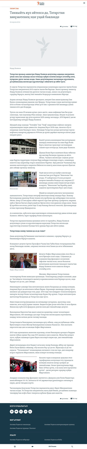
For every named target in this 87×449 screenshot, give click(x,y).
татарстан (14, 9)
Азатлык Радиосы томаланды (20, 424)
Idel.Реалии (52, 446)
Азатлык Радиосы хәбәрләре (20, 440)
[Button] (64, 26)
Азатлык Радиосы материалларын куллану (59, 424)
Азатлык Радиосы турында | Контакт (23, 428)
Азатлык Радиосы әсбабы (53, 440)
